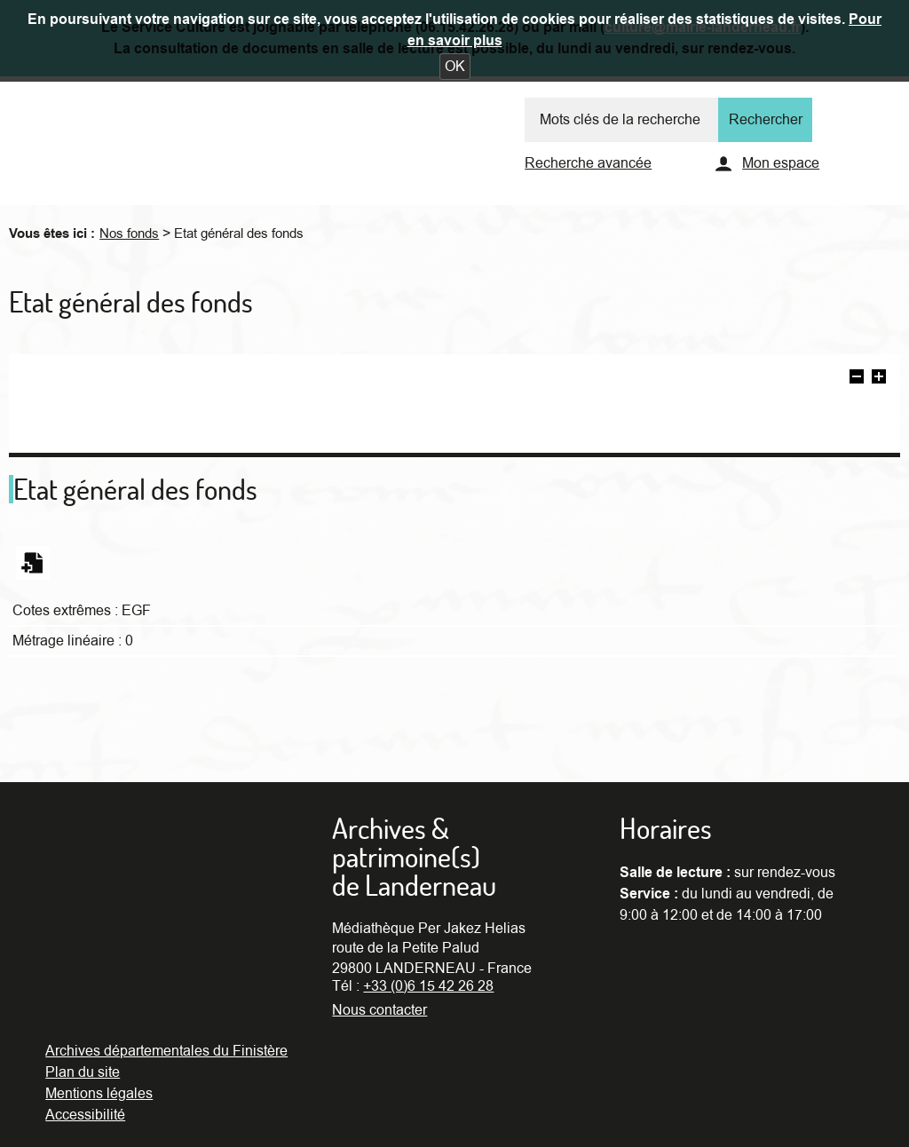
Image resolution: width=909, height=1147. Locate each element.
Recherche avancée (588, 163)
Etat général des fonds (239, 233)
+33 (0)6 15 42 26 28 (428, 986)
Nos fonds (129, 233)
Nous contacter (379, 1010)
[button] (454, 66)
